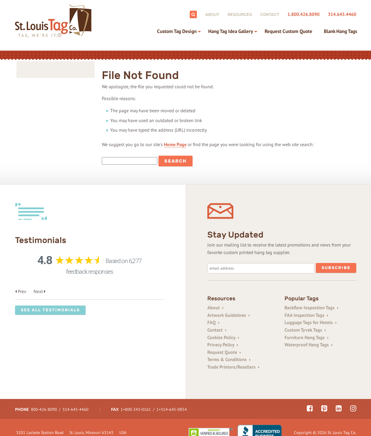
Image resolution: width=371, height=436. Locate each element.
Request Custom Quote (288, 31)
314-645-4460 (75, 395)
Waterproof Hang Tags (309, 344)
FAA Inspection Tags (306, 315)
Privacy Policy (222, 344)
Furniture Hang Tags (306, 337)
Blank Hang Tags (340, 31)
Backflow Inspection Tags (311, 307)
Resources (240, 14)
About (212, 14)
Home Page (175, 144)
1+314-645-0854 (171, 395)
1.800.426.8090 (303, 14)
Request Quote (224, 352)
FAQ (213, 322)
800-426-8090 (44, 395)
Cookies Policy (223, 337)
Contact (269, 14)
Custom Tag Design (177, 31)
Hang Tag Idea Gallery (230, 31)
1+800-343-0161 (136, 395)
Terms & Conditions (228, 359)
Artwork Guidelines (228, 315)
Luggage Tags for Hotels (311, 322)
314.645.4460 (342, 14)
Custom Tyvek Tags (305, 330)
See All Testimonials (50, 310)
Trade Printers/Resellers (233, 367)
